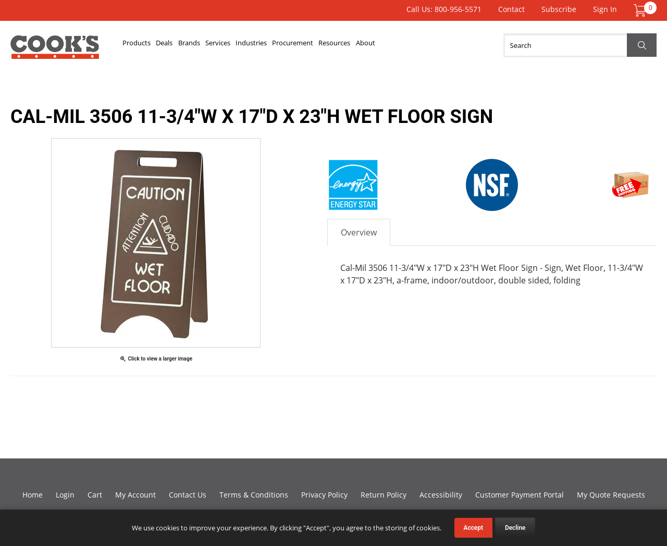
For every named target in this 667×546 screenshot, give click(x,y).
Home (32, 495)
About (501, 45)
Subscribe (558, 9)
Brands (231, 45)
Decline (515, 527)
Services (277, 45)
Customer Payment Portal (519, 495)
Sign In (605, 9)
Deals (190, 45)
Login (65, 495)
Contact (511, 9)
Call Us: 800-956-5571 (443, 9)
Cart (95, 495)
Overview (359, 232)
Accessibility (440, 495)
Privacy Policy (324, 495)
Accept (473, 527)
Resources (452, 45)
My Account (135, 495)
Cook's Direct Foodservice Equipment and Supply (54, 51)
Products (146, 45)
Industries (328, 45)
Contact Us (187, 495)
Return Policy (383, 495)
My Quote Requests (611, 495)
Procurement (390, 45)
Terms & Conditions (253, 495)
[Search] (580, 45)
